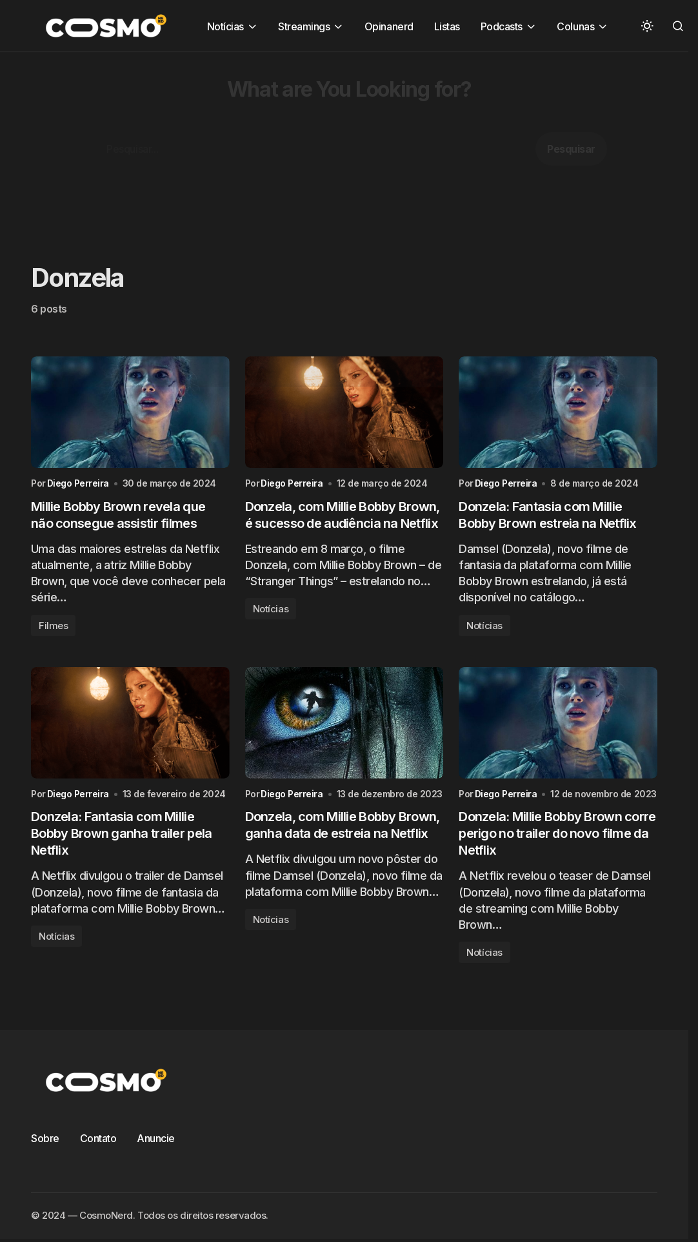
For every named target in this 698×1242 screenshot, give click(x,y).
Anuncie (156, 1138)
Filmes (53, 625)
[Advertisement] (349, 142)
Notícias (270, 609)
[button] (647, 26)
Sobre (45, 1138)
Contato (98, 1138)
